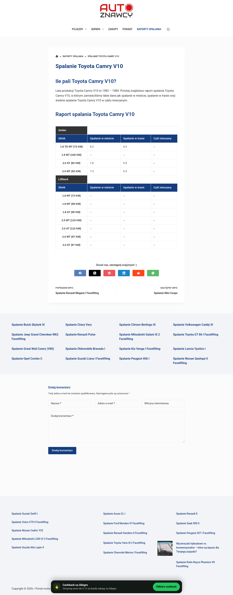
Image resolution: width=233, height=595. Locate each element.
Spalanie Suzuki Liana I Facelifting (88, 358)
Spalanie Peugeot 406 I (134, 358)
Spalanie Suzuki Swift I (25, 513)
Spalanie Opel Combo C (27, 358)
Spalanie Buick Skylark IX (28, 324)
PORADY (127, 29)
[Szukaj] (168, 29)
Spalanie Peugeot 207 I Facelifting (196, 533)
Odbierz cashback (166, 586)
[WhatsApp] (153, 273)
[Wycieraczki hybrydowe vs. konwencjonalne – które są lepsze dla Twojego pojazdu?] (165, 548)
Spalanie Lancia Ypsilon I (189, 348)
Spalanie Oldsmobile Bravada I (85, 348)
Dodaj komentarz (62, 416)
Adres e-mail (106, 403)
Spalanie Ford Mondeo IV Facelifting (125, 523)
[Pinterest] (109, 273)
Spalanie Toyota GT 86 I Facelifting (195, 334)
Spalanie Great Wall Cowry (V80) (33, 348)
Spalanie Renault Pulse (81, 334)
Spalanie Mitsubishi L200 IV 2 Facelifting (36, 538)
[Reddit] (138, 273)
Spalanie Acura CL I (115, 513)
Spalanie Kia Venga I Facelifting (139, 348)
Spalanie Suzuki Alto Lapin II (29, 547)
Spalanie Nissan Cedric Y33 (28, 530)
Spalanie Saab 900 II (188, 523)
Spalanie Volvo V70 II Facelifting (31, 522)
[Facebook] (80, 273)
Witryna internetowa (156, 403)
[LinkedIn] (124, 273)
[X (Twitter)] (95, 273)
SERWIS (98, 29)
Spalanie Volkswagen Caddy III (193, 324)
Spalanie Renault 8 (187, 513)
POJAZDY (80, 29)
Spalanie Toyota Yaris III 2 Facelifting (125, 547)
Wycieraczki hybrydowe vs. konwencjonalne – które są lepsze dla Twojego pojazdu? (198, 547)
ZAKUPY (113, 29)
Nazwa (56, 403)
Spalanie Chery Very (79, 324)
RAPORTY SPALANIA (149, 29)
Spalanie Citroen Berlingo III (137, 324)
